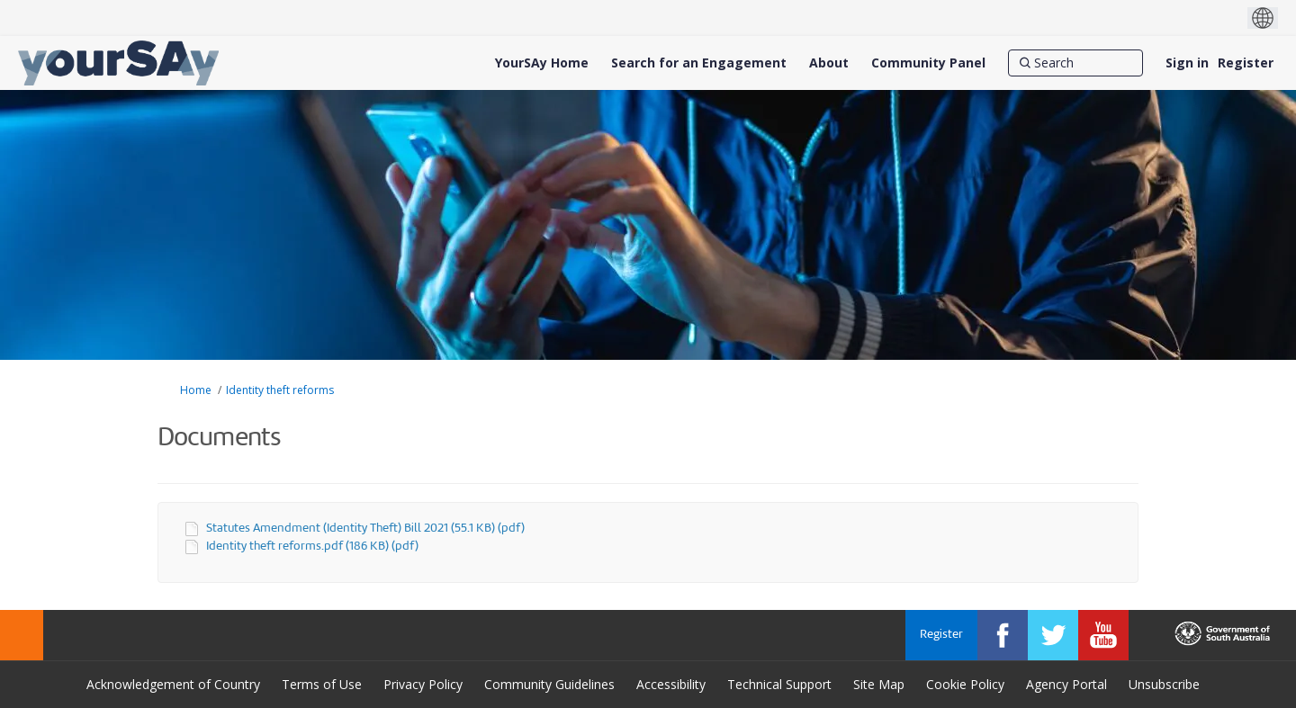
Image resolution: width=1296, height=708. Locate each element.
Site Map (878, 684)
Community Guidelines (549, 684)
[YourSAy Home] (541, 63)
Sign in (1187, 62)
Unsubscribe (1164, 684)
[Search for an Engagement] (699, 63)
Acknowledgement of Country (173, 684)
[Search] (1075, 62)
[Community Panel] (928, 63)
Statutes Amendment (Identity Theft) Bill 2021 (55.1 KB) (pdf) (365, 528)
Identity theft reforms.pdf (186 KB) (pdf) (312, 546)
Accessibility (671, 684)
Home (196, 390)
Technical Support (779, 684)
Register (1246, 62)
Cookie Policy (965, 684)
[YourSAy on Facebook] (1002, 635)
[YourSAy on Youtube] (1103, 635)
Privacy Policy (423, 684)
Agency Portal (1066, 684)
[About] (829, 63)
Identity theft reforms (280, 390)
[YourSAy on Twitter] (1053, 635)
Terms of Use (322, 684)
